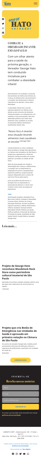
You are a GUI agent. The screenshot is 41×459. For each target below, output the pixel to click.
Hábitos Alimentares (28, 206)
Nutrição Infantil (26, 208)
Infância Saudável (14, 208)
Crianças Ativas (13, 201)
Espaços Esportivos (14, 206)
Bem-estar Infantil (14, 199)
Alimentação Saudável (15, 197)
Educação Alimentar (14, 203)
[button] (35, 4)
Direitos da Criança (25, 201)
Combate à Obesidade (28, 199)
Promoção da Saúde (14, 214)
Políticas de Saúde (27, 210)
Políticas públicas (14, 212)
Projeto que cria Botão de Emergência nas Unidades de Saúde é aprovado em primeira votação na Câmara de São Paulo (19, 334)
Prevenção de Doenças (28, 212)
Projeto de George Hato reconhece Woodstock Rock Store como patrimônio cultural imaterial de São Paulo (18, 272)
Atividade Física (29, 197)
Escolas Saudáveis (28, 203)
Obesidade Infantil (14, 210)
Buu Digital (26, 449)
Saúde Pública (23, 216)
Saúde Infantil (12, 216)
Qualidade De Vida (28, 214)
